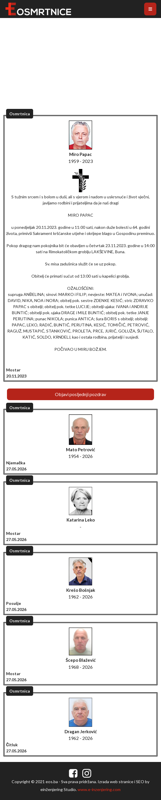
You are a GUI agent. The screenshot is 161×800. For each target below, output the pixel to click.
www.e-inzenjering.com (99, 789)
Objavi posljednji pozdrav (80, 394)
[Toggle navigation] (150, 9)
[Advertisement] (80, 69)
